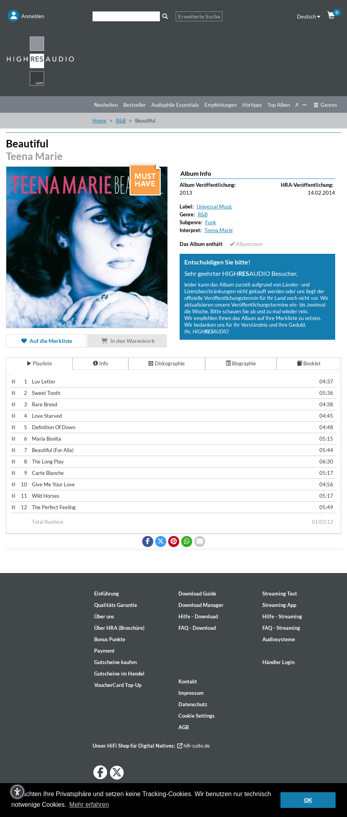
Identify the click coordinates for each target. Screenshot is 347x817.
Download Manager (200, 605)
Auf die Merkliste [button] (46, 340)
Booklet (309, 363)
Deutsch (308, 16)
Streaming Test (279, 593)
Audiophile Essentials (175, 105)
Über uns (104, 616)
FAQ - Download (197, 628)
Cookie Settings (196, 716)
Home (99, 120)
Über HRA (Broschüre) (119, 628)
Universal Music (214, 206)
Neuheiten (106, 105)
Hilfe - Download (198, 616)
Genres (325, 105)
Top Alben (278, 105)
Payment (104, 651)
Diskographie (166, 363)
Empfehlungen (220, 105)
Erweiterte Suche (199, 16)
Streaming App (279, 605)
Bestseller (134, 105)
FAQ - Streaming (281, 628)
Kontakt (187, 681)
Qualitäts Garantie (115, 605)
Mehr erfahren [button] (89, 804)
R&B (121, 120)
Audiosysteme (278, 639)
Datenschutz (192, 704)
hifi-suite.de (193, 746)
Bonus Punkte (109, 639)
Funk (210, 222)
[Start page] (43, 60)
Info (100, 363)
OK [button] (308, 800)
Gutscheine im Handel (119, 673)
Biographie (241, 363)
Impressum (191, 693)
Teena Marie (34, 156)
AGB (183, 727)
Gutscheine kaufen (115, 662)
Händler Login (278, 662)
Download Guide (197, 593)
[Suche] (126, 16)
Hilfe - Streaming (282, 616)
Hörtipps (252, 105)
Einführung (106, 593)
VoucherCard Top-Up (117, 685)
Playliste (39, 363)
